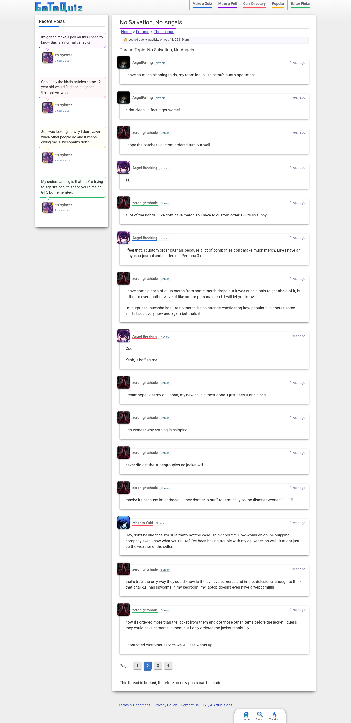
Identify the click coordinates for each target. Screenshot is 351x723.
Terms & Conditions (135, 705)
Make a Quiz (202, 4)
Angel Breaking (144, 168)
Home (126, 31)
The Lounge (164, 31)
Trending (274, 716)
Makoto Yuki (142, 523)
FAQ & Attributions (217, 705)
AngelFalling (142, 62)
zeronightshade (145, 133)
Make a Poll (227, 4)
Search (260, 716)
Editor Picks (300, 4)
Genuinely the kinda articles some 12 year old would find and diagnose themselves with (71, 87)
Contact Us (190, 705)
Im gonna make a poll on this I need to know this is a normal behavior (72, 40)
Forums (142, 31)
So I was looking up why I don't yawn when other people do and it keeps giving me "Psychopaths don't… (70, 137)
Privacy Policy (165, 705)
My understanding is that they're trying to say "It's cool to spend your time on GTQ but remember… (72, 187)
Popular (278, 4)
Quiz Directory (254, 4)
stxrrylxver (63, 55)
